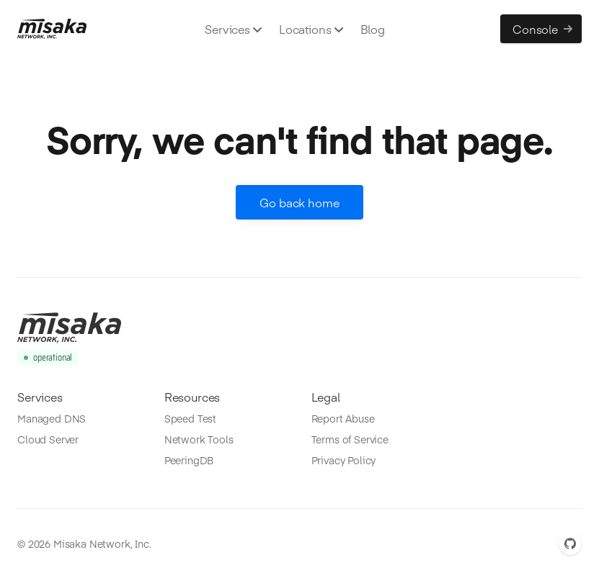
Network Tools (199, 439)
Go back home (299, 202)
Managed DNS (51, 418)
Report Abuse (343, 418)
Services (233, 29)
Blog (372, 29)
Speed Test (190, 418)
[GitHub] (570, 543)
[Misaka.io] (51, 29)
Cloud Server (48, 439)
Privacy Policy (343, 460)
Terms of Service (350, 439)
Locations (311, 29)
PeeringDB (189, 460)
